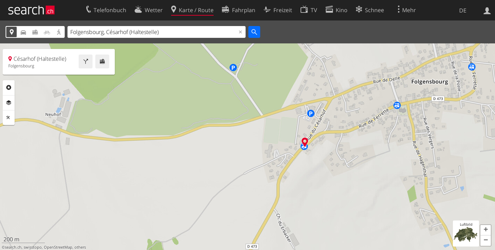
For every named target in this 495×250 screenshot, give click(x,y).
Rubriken (9, 87)
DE (462, 10)
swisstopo (33, 247)
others (80, 247)
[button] (485, 230)
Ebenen (9, 102)
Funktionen (9, 117)
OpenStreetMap (58, 247)
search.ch (13, 247)
